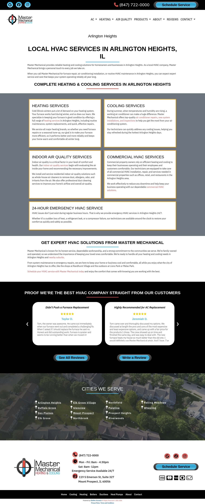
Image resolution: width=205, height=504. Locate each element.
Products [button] (141, 19)
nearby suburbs (56, 257)
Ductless (104, 494)
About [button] (157, 19)
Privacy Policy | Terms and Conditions (102, 503)
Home (64, 494)
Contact (138, 494)
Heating (83, 494)
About (128, 494)
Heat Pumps (117, 494)
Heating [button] (105, 19)
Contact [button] (187, 19)
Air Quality (124, 19)
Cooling (73, 494)
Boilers (93, 494)
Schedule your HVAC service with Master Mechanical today (55, 271)
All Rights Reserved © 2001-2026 (112, 500)
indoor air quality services (55, 165)
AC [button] (93, 19)
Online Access (96, 500)
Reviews (172, 19)
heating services (52, 120)
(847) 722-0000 (134, 5)
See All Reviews (71, 358)
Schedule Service (176, 5)
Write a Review (134, 358)
